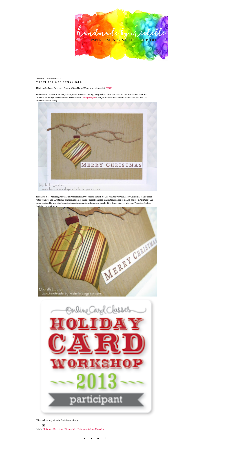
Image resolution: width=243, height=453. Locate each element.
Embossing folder (85, 428)
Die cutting (58, 428)
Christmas (47, 428)
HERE (108, 88)
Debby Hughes (89, 97)
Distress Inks (70, 428)
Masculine (100, 428)
